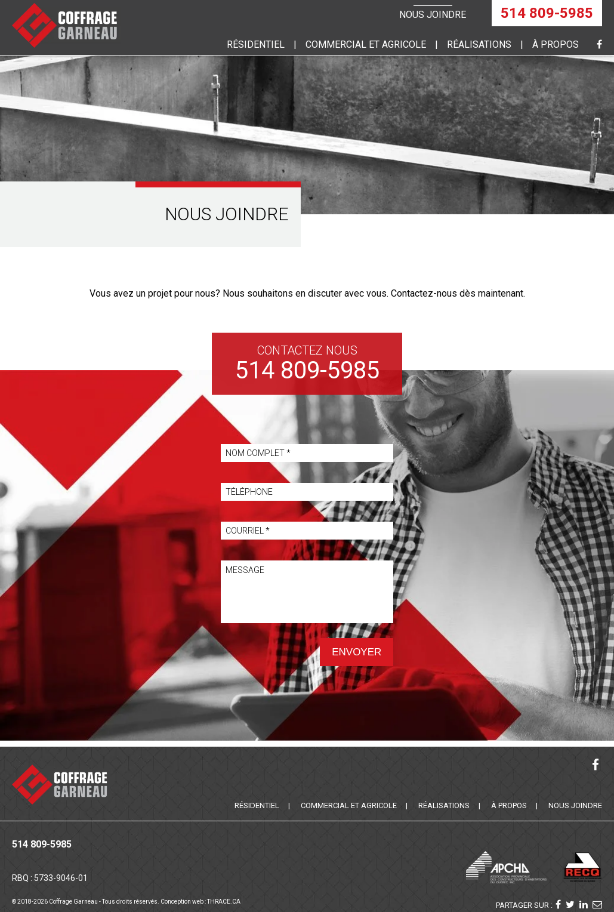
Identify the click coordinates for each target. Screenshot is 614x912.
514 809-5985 (547, 13)
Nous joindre (432, 14)
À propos (555, 44)
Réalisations (479, 44)
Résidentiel (256, 44)
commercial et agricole (366, 44)
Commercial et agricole (349, 805)
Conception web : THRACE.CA (200, 901)
